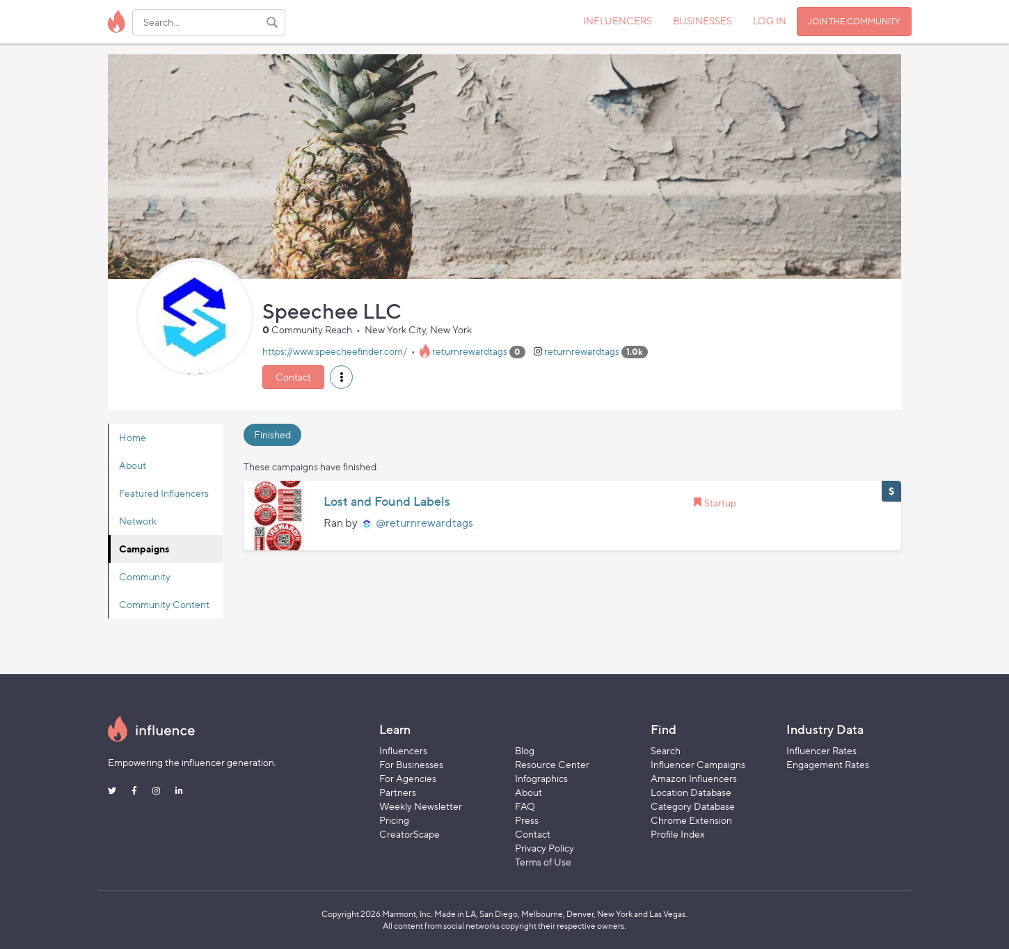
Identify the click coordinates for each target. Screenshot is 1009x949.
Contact (293, 377)
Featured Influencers (164, 493)
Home (132, 437)
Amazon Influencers (694, 778)
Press (527, 820)
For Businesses (411, 764)
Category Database (693, 806)
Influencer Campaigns (698, 764)
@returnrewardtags (424, 522)
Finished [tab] (272, 434)
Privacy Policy (544, 848)
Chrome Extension (691, 820)
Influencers (403, 750)
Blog (524, 750)
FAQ (525, 806)
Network (138, 521)
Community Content (164, 604)
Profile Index (678, 834)
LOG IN (769, 20)
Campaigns (144, 549)
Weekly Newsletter (420, 806)
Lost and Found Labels (387, 502)
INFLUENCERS (617, 20)
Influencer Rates (821, 750)
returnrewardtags (469, 351)
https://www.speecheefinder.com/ (334, 351)
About (132, 465)
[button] (341, 377)
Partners (397, 792)
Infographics (541, 778)
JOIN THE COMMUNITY (854, 21)
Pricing (394, 820)
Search (666, 750)
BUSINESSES (702, 20)
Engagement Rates (827, 764)
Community (144, 576)
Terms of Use (543, 862)
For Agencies (407, 778)
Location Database (691, 792)
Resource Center (552, 764)
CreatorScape (409, 834)
